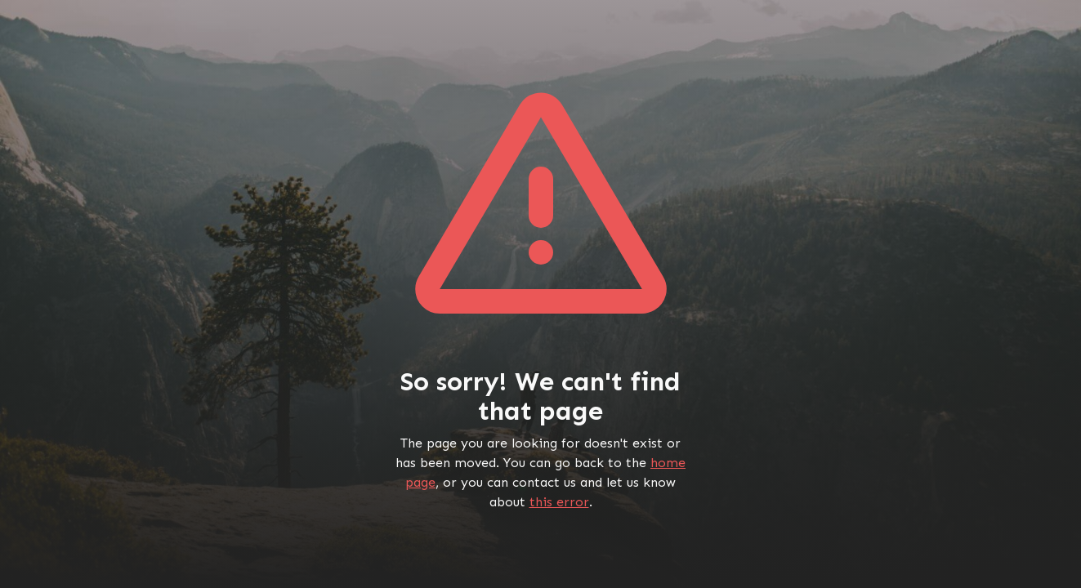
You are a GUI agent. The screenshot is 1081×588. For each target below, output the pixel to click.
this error (559, 502)
